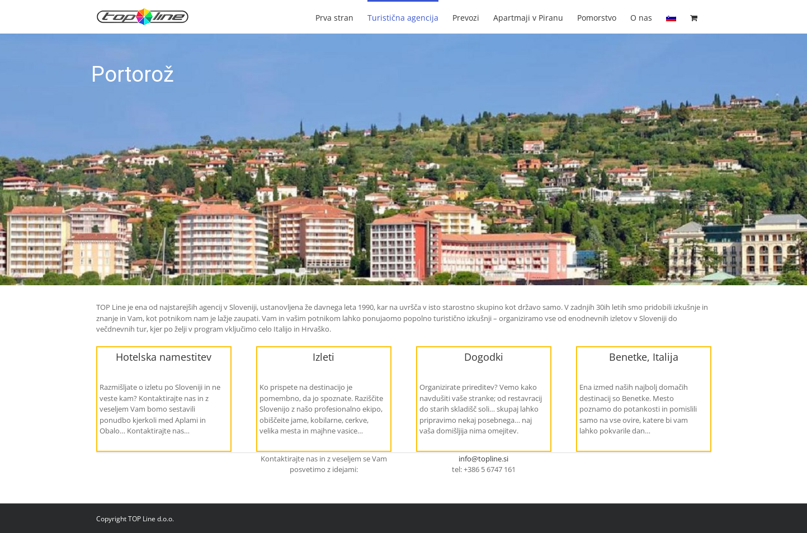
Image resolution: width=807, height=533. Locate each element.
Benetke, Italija (643, 357)
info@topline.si (483, 459)
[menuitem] (671, 17)
